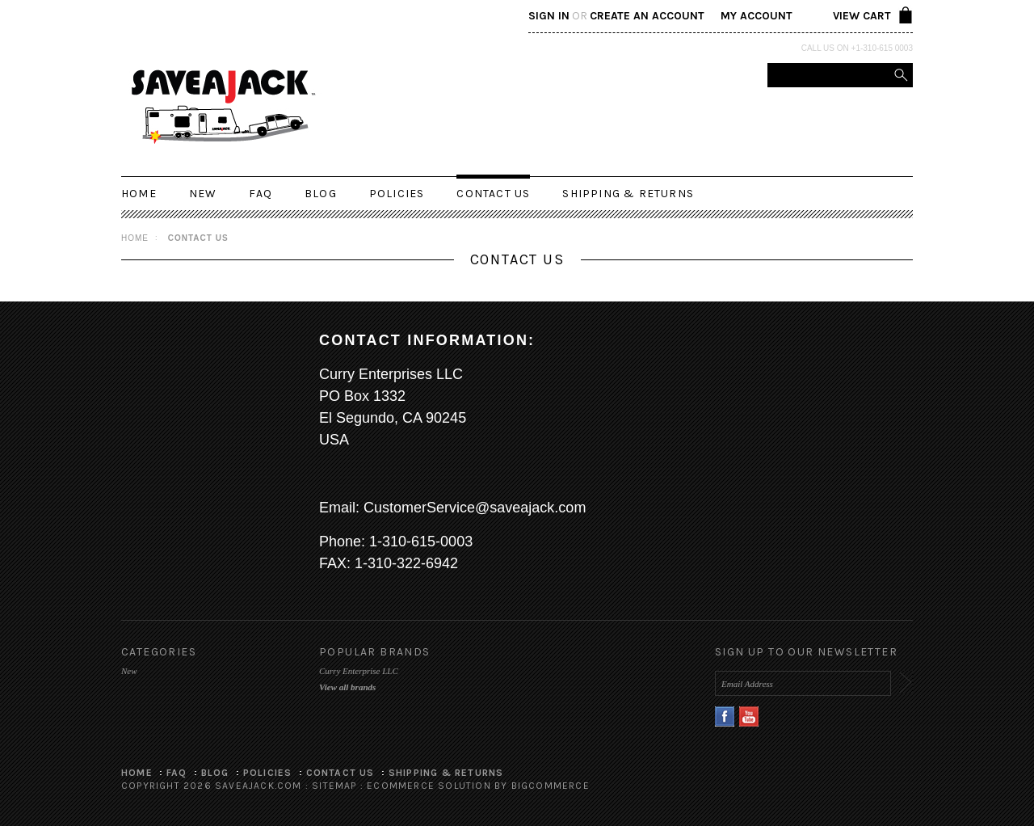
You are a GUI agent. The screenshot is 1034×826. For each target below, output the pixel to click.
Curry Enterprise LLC (358, 671)
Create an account (647, 16)
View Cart (862, 16)
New (203, 193)
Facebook (725, 716)
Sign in (549, 16)
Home (135, 238)
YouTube (749, 716)
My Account (756, 16)
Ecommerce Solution (429, 785)
